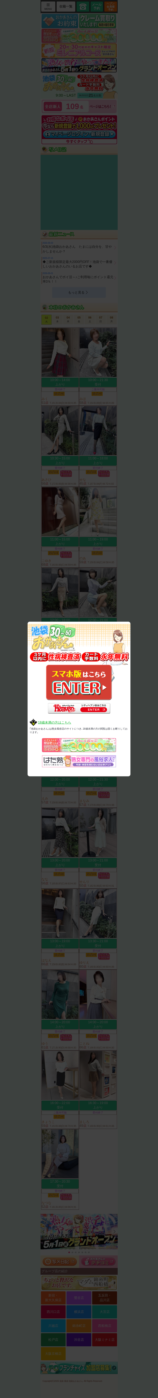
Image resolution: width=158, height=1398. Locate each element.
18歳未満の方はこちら (54, 722)
